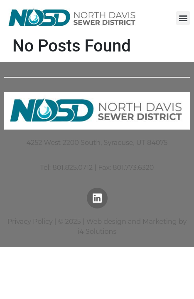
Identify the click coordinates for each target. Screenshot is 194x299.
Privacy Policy (30, 221)
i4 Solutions (97, 231)
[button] (183, 18)
